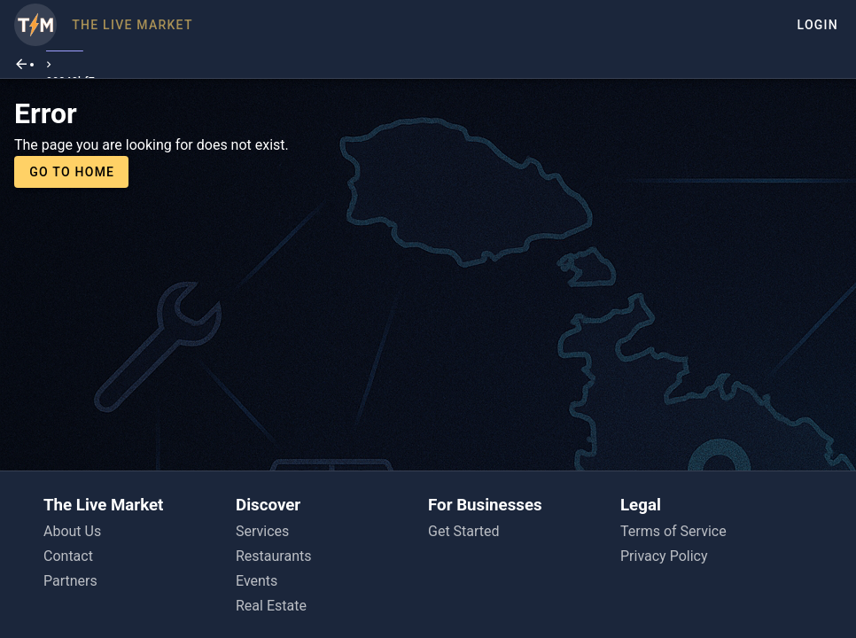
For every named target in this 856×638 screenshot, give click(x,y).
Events (256, 580)
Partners (70, 580)
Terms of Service (673, 531)
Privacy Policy (664, 556)
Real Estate (271, 605)
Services (262, 531)
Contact (68, 556)
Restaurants (274, 556)
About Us (72, 531)
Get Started (464, 531)
